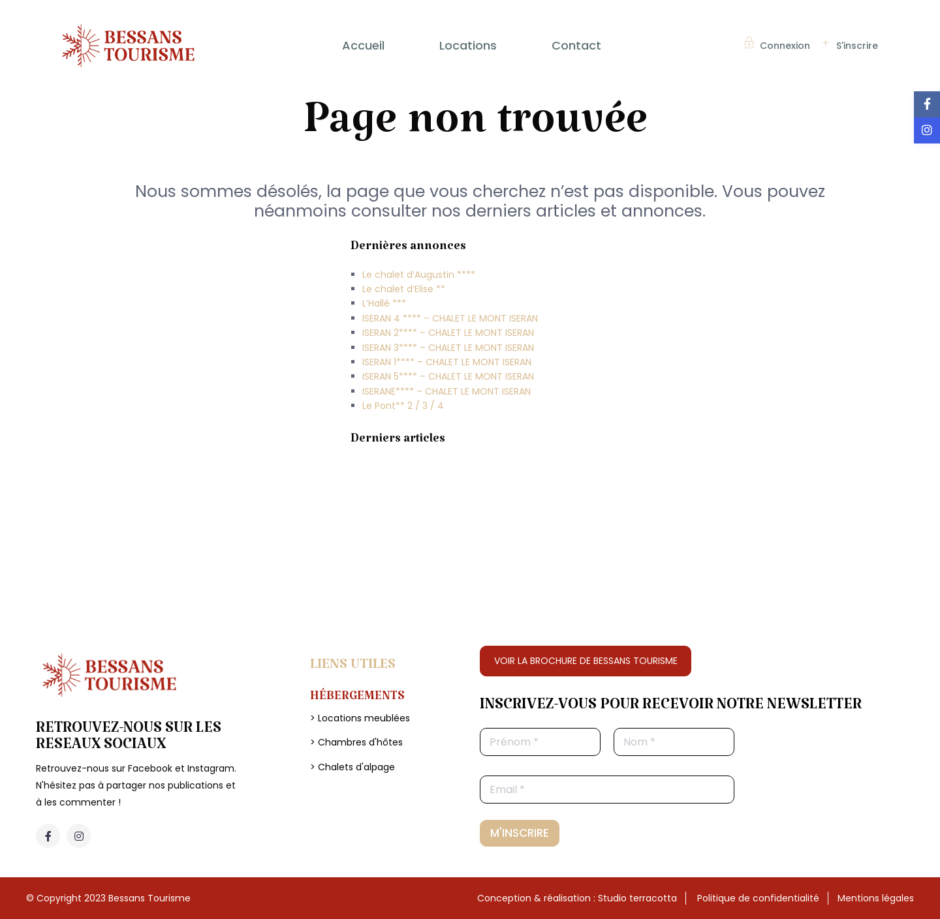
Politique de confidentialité (758, 898)
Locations (468, 45)
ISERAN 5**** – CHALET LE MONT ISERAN (448, 376)
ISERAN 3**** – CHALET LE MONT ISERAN (448, 347)
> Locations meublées (360, 718)
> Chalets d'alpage (352, 767)
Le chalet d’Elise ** (403, 288)
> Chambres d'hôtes (356, 742)
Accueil (363, 45)
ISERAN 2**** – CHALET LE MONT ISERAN (448, 332)
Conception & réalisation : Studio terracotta (577, 898)
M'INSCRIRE (519, 833)
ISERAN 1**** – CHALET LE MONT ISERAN (446, 362)
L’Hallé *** (384, 303)
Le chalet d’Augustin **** (418, 274)
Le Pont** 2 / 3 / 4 (403, 405)
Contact (576, 45)
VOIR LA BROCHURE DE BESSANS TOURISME (586, 660)
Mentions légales (876, 898)
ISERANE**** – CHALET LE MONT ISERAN (446, 391)
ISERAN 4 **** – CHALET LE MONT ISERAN (450, 318)
